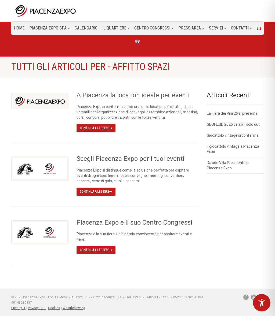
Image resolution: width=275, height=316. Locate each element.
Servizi (217, 28)
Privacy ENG (37, 308)
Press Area (191, 28)
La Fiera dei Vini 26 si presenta (232, 113)
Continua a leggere (96, 128)
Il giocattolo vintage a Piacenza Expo (233, 149)
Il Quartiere (115, 28)
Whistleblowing (74, 308)
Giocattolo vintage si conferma (233, 135)
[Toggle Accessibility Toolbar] (261, 302)
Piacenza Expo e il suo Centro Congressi (134, 222)
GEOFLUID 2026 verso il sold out (233, 124)
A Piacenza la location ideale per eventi (133, 95)
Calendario (86, 28)
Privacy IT (18, 308)
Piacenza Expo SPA (49, 28)
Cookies (54, 308)
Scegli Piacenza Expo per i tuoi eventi (130, 158)
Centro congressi (153, 28)
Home (19, 28)
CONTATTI (241, 28)
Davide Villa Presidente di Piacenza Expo (228, 165)
